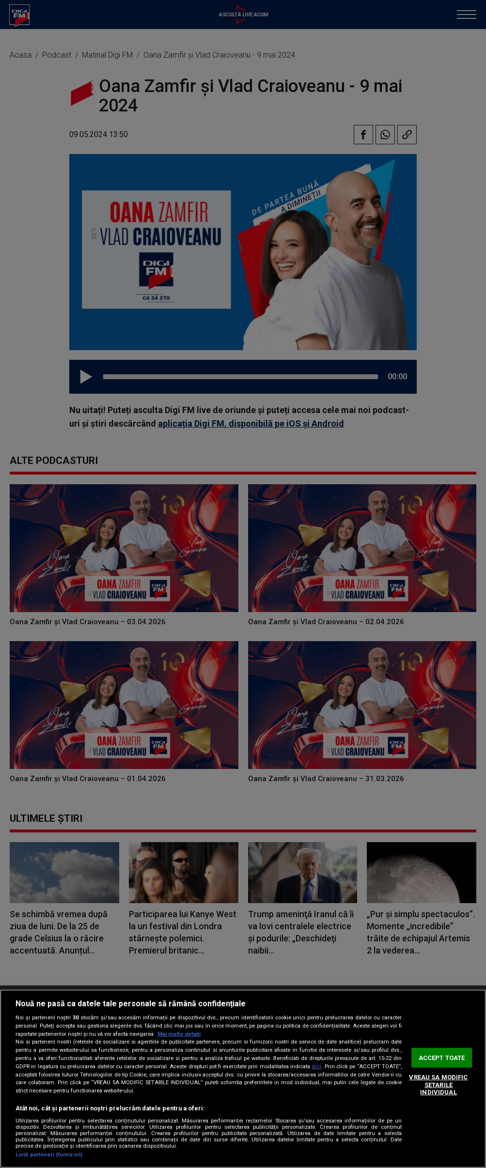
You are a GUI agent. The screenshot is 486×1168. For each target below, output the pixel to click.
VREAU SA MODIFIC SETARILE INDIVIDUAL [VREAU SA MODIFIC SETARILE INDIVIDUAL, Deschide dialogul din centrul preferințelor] (438, 1085)
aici (316, 1066)
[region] (243, 1078)
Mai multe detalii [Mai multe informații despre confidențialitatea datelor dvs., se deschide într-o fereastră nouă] (179, 1034)
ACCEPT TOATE (442, 1057)
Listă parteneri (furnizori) (49, 1155)
